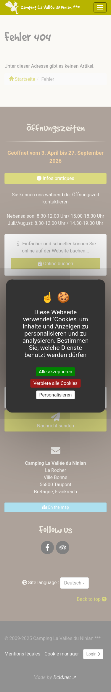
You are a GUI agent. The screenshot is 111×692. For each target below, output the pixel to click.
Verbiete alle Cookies (55, 383)
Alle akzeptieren (55, 371)
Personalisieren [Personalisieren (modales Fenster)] (55, 395)
